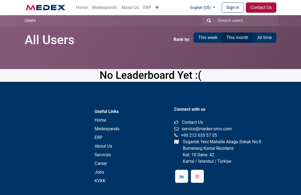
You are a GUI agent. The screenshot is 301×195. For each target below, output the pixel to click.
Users (30, 20)
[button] (157, 7)
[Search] (207, 20)
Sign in (232, 7)
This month (237, 37)
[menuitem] (82, 7)
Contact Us (261, 7)
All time (264, 37)
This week (208, 37)
